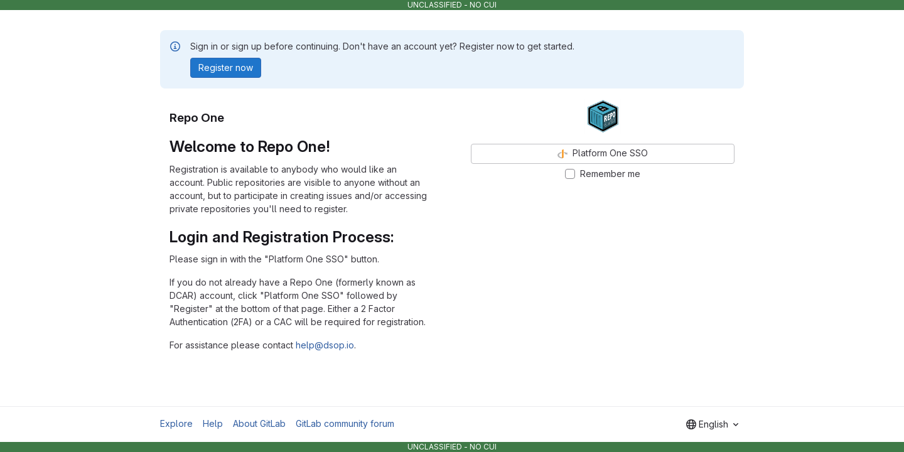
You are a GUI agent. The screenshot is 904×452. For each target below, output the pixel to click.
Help (213, 423)
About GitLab (259, 423)
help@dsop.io (325, 345)
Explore (176, 423)
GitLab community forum (345, 423)
